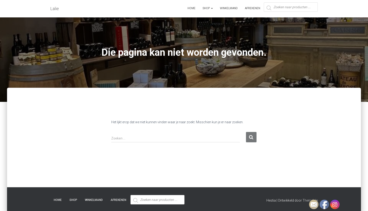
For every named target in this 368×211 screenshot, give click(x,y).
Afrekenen (252, 8)
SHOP (208, 8)
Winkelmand (229, 8)
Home (192, 8)
